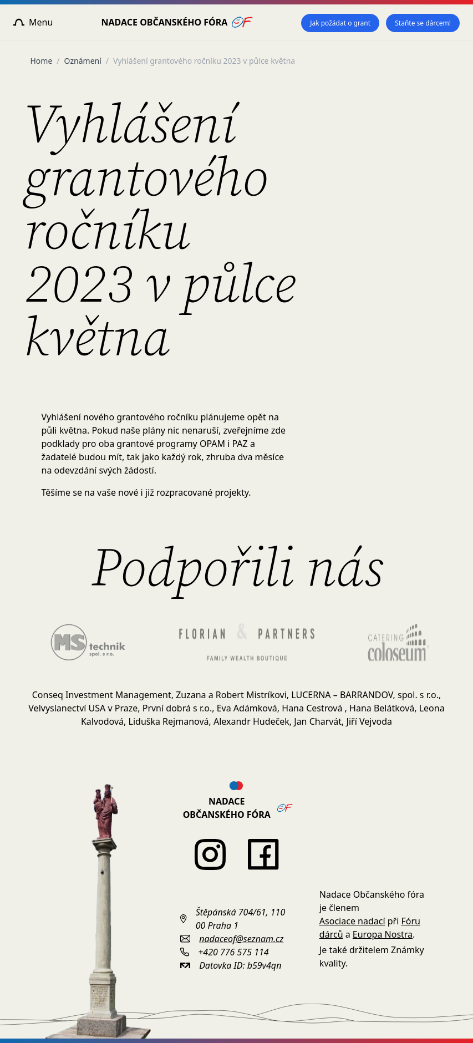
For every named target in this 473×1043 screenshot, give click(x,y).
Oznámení (82, 60)
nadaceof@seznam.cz (241, 939)
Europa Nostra (383, 934)
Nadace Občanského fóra (177, 22)
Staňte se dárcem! (423, 23)
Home (41, 60)
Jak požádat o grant (340, 23)
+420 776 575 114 (233, 952)
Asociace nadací (352, 921)
